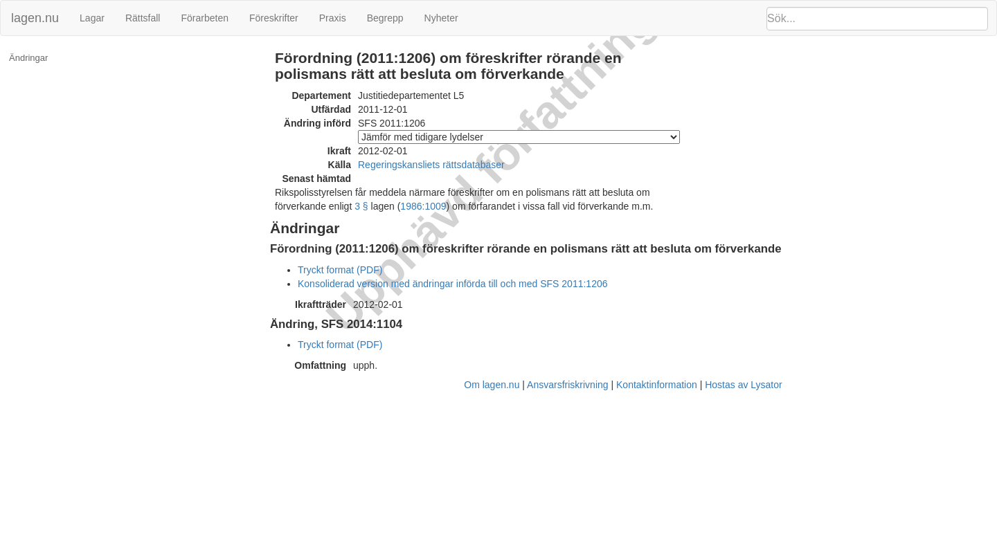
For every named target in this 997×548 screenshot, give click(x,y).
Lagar (92, 18)
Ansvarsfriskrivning (567, 384)
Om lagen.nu (491, 384)
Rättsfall (143, 18)
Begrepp (385, 18)
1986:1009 (423, 206)
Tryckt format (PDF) (340, 269)
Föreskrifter (273, 18)
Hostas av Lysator (743, 384)
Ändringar (28, 58)
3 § (361, 206)
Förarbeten (204, 18)
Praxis (332, 18)
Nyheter (441, 18)
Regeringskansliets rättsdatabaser (431, 164)
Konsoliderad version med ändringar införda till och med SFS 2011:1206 (453, 283)
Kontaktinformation (656, 384)
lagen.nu (35, 18)
